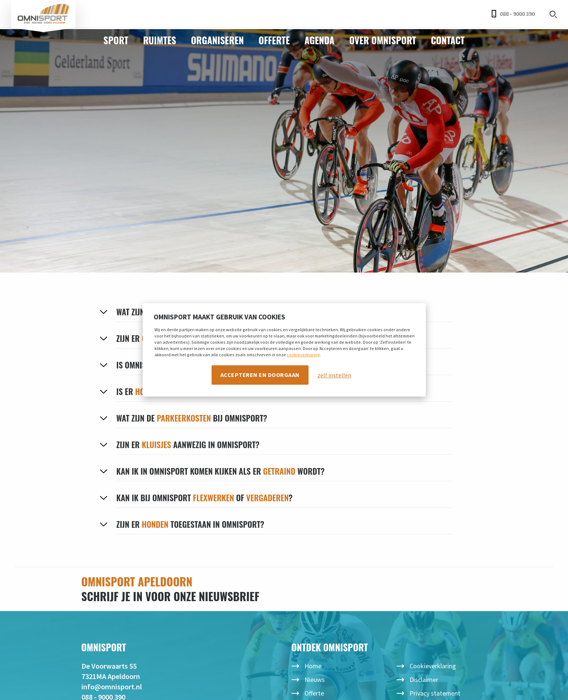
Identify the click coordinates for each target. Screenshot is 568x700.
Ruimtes (159, 40)
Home (312, 666)
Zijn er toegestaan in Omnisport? (190, 524)
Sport (116, 40)
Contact (447, 40)
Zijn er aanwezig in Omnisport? (187, 444)
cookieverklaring (303, 354)
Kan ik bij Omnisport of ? (204, 497)
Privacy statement (435, 693)
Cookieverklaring (433, 666)
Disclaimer (424, 679)
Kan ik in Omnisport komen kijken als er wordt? (220, 471)
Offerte (274, 40)
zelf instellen (334, 375)
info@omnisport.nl (111, 686)
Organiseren (217, 40)
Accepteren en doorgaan (260, 374)
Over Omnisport (382, 40)
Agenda (319, 40)
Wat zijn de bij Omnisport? (191, 418)
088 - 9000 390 (513, 13)
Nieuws (314, 679)
